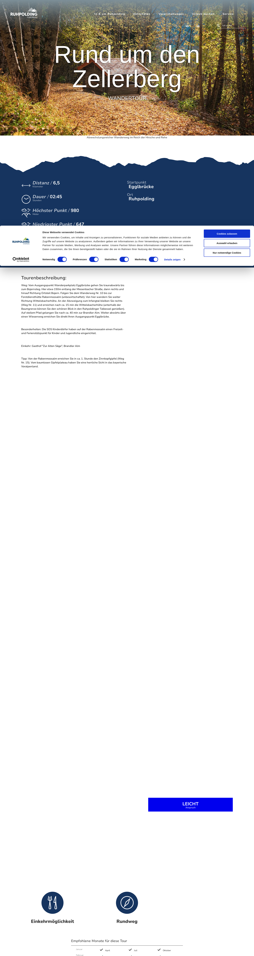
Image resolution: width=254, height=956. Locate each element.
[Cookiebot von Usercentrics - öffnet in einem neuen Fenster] (21, 34)
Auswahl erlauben (227, 17)
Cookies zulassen (227, 8)
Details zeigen (172, 34)
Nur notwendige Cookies (227, 27)
